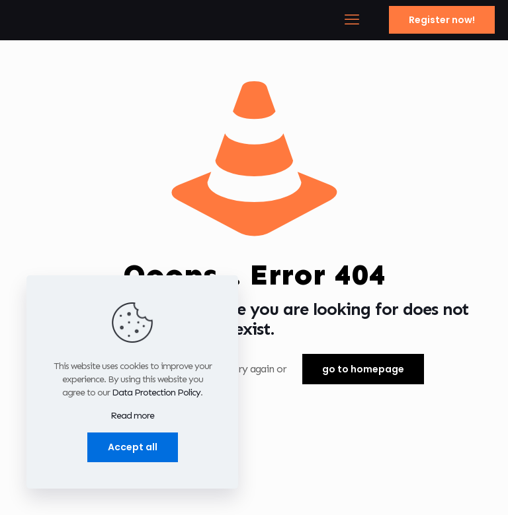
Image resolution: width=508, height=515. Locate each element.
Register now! (442, 19)
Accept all (132, 447)
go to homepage (363, 369)
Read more (132, 415)
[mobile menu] (351, 20)
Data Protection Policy (156, 392)
